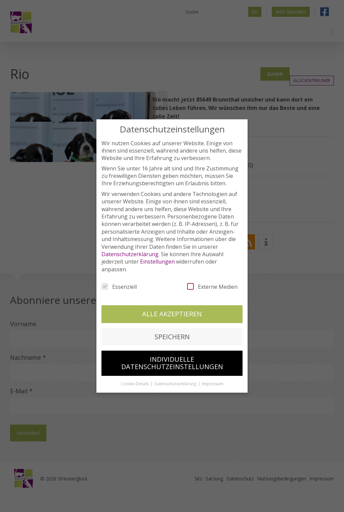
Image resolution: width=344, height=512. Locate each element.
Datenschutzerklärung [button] (176, 381)
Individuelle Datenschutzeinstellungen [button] (172, 361)
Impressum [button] (212, 381)
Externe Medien (212, 284)
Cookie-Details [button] (135, 381)
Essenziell (119, 284)
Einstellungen (157, 259)
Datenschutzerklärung (130, 252)
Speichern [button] (172, 334)
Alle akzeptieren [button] (172, 311)
